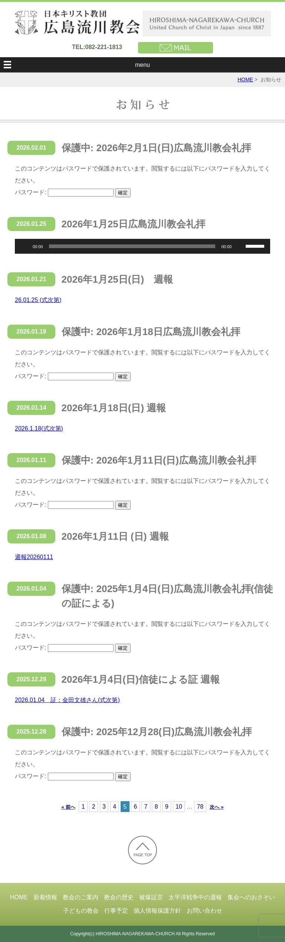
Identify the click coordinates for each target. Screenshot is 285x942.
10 (179, 806)
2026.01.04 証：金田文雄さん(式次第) (67, 700)
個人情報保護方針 (157, 910)
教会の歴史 (119, 897)
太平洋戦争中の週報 (195, 897)
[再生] (24, 246)
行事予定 (116, 910)
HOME (245, 79)
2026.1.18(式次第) (39, 428)
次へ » (216, 807)
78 (200, 806)
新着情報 (45, 897)
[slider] (132, 246)
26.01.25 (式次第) (38, 300)
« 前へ (68, 807)
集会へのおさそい (251, 897)
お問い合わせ (204, 910)
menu (142, 65)
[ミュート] (239, 246)
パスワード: (64, 192)
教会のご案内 (80, 897)
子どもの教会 (81, 910)
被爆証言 (151, 897)
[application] (142, 246)
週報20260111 (34, 557)
